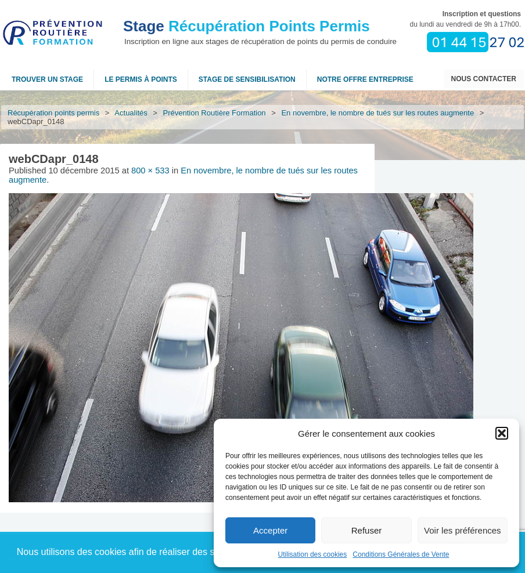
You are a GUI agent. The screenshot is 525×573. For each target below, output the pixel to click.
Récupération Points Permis (246, 26)
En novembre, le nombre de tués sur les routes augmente (378, 112)
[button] (502, 433)
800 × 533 (150, 170)
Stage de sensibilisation (247, 79)
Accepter (270, 530)
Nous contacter (483, 79)
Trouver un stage (47, 79)
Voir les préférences (462, 530)
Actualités (131, 112)
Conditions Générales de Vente (401, 554)
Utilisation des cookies (312, 554)
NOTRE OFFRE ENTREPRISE (365, 79)
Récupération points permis (53, 112)
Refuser (366, 530)
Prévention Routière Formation (214, 112)
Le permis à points (141, 79)
